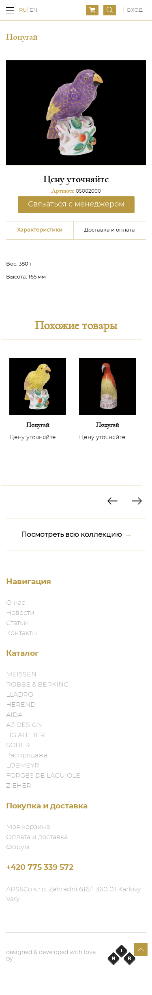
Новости (20, 613)
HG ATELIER (25, 735)
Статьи (17, 623)
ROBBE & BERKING (37, 684)
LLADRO (19, 694)
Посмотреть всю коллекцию (76, 535)
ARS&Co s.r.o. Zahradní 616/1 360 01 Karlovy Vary (73, 894)
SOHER (18, 745)
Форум (18, 847)
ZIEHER (18, 785)
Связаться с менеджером (76, 204)
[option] (38, 412)
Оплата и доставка (37, 837)
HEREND (21, 705)
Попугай (37, 424)
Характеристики (39, 230)
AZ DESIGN (24, 725)
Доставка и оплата (109, 230)
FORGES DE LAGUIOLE (43, 775)
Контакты (21, 633)
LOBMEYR (22, 765)
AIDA (14, 715)
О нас (15, 603)
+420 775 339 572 (39, 868)
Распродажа (26, 755)
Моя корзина (28, 827)
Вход (135, 10)
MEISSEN (21, 674)
